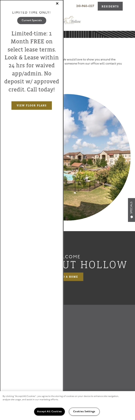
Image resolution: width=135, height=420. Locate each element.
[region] (67, 405)
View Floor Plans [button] (32, 105)
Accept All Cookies (49, 411)
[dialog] (31, 210)
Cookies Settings (84, 411)
